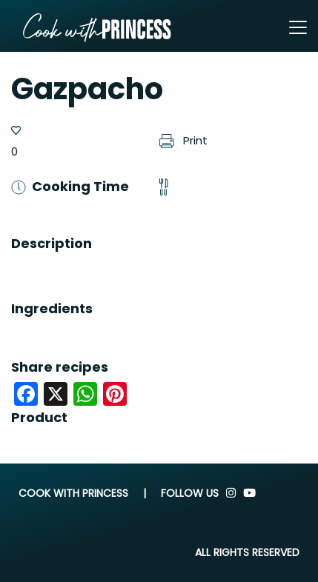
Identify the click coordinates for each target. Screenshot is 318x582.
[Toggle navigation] (298, 27)
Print (183, 140)
